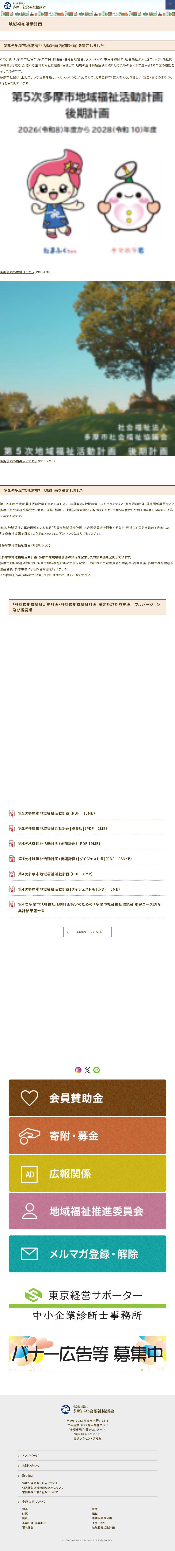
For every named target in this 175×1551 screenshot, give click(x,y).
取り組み (28, 1475)
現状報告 (28, 1527)
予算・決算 (98, 1523)
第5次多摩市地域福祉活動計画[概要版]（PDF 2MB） (63, 828)
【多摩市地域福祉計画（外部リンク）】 (25, 545)
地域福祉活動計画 (103, 1527)
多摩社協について (34, 1501)
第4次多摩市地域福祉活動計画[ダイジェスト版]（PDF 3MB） (69, 889)
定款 (95, 1509)
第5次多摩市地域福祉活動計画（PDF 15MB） (57, 813)
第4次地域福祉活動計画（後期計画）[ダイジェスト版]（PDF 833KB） (75, 858)
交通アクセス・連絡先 (88, 1438)
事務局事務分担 (102, 1518)
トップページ (30, 1455)
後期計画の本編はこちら (17, 272)
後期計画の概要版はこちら (18, 461)
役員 (25, 1518)
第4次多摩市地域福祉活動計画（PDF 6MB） (55, 873)
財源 (25, 1513)
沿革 (25, 1509)
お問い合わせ (31, 1465)
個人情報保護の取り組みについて (43, 1487)
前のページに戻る (89, 932)
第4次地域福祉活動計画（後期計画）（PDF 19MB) (59, 843)
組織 (95, 1513)
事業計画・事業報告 (34, 1523)
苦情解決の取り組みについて (40, 1492)
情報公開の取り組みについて (40, 1483)
